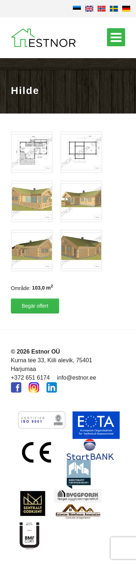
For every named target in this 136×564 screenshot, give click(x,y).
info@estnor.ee (76, 378)
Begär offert (35, 306)
